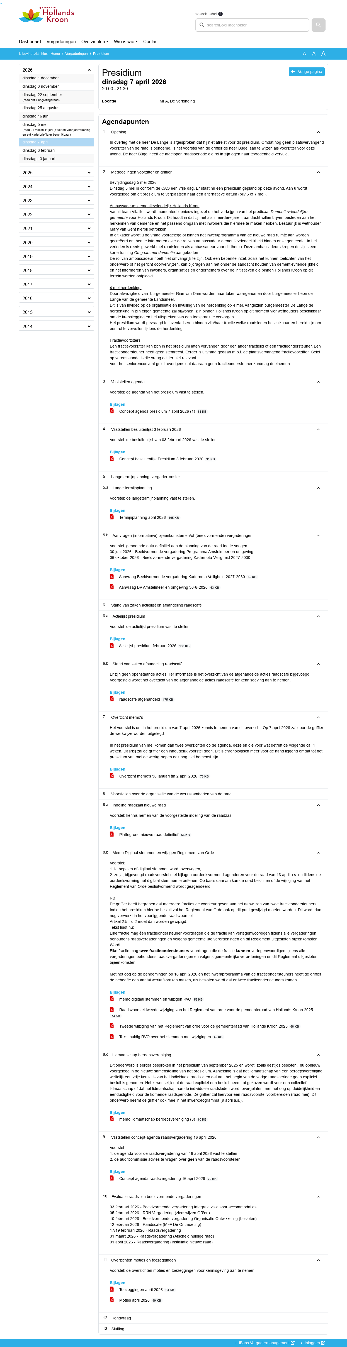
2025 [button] (28, 172)
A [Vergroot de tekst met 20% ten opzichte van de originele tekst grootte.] (314, 54)
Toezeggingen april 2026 (143, 1289)
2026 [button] (28, 70)
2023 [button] (28, 200)
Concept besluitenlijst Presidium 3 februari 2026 (163, 459)
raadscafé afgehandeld (142, 699)
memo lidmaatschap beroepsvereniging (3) (159, 1119)
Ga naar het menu (1, 3)
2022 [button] (28, 214)
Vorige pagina (306, 71)
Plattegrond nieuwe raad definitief (151, 834)
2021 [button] (28, 228)
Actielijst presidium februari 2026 (150, 646)
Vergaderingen (61, 41)
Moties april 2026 (136, 1300)
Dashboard (30, 41)
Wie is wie (124, 41)
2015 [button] (28, 312)
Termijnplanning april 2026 (145, 517)
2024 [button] (28, 186)
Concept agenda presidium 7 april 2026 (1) (159, 411)
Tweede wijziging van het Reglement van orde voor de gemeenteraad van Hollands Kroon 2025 (205, 1026)
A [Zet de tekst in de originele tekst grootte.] (304, 53)
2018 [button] (28, 270)
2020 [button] (28, 242)
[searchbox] (252, 25)
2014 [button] (28, 326)
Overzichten (93, 41)
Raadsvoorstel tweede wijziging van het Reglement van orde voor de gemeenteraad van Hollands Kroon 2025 (211, 1013)
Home (55, 54)
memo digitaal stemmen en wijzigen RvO (157, 999)
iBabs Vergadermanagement (266, 1343)
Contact (151, 41)
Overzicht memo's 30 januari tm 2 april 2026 (160, 776)
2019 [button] (28, 256)
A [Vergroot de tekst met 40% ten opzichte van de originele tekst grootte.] (323, 53)
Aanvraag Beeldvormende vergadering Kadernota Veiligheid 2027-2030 (184, 577)
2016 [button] (28, 298)
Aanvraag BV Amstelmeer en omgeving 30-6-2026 (165, 587)
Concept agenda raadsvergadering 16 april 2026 (164, 1178)
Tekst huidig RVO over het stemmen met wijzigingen (167, 1037)
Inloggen (314, 1343)
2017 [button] (28, 284)
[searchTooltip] (220, 14)
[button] (319, 25)
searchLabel (206, 14)
